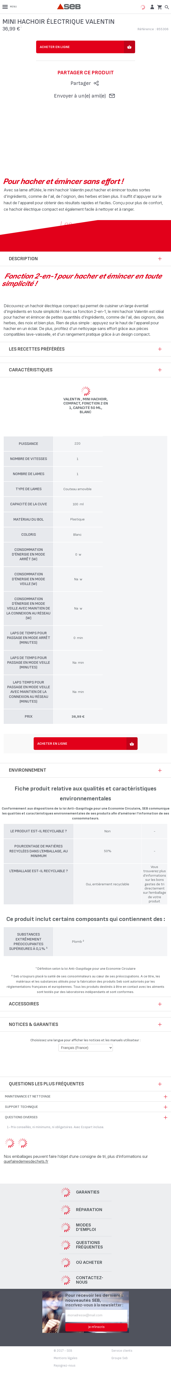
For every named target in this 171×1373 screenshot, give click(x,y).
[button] (151, 7)
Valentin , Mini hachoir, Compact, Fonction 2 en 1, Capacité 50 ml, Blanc (85, 405)
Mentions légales (65, 1358)
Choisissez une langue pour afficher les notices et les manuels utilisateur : (85, 1040)
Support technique (21, 1107)
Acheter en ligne (55, 47)
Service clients (121, 1351)
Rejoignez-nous (64, 1366)
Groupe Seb (119, 1358)
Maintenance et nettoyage (27, 1096)
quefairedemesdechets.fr (26, 1161)
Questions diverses (21, 1117)
